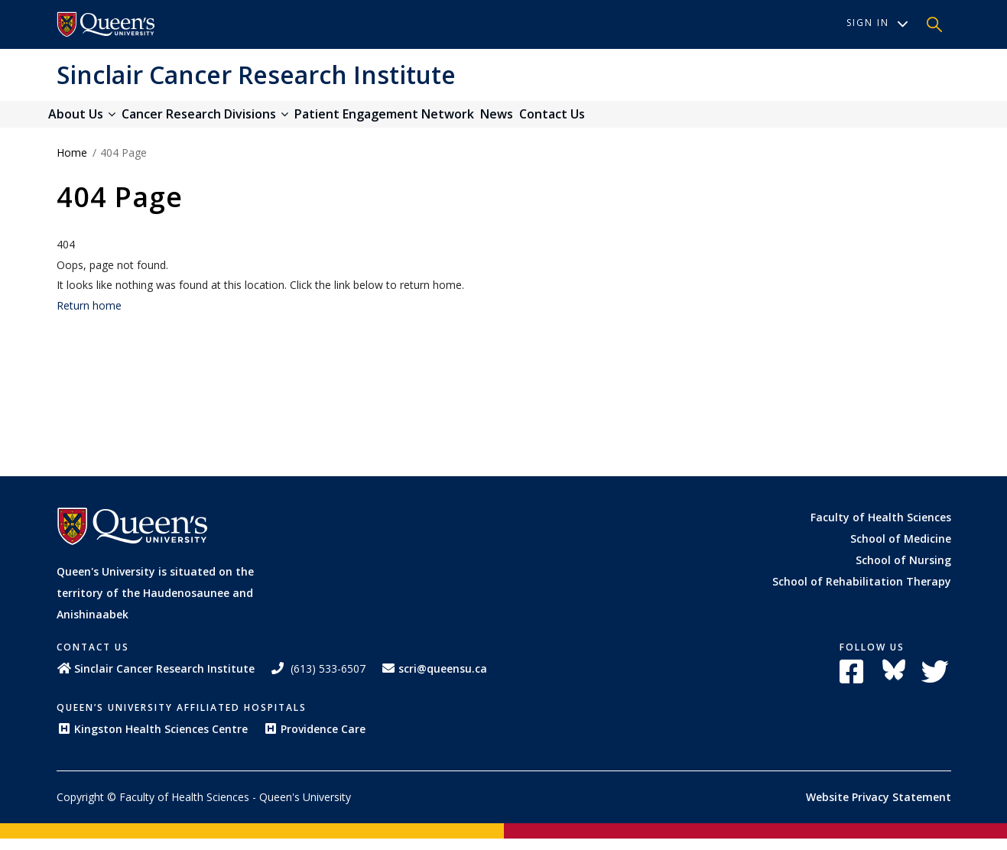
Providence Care (314, 740)
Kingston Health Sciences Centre (152, 740)
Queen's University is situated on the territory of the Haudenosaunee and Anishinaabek (155, 604)
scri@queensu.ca (434, 680)
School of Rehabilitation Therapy (861, 592)
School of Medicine (900, 549)
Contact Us (628, 120)
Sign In (877, 22)
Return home (89, 316)
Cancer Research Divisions (230, 120)
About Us (90, 120)
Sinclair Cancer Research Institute (256, 74)
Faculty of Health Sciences (880, 528)
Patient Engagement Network (426, 120)
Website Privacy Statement (878, 808)
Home (72, 164)
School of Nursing (903, 570)
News (555, 120)
